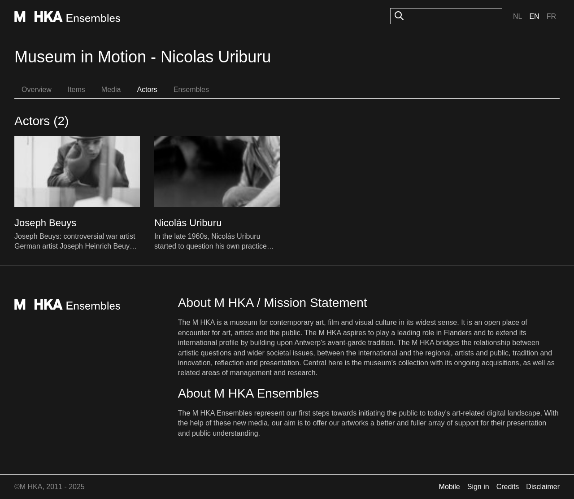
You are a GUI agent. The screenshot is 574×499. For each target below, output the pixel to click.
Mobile (449, 486)
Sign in (478, 486)
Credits (507, 486)
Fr (551, 16)
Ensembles (191, 89)
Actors (147, 89)
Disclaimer (543, 486)
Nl (517, 16)
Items (76, 89)
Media (111, 89)
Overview (37, 89)
